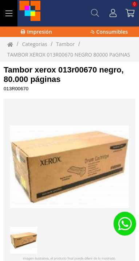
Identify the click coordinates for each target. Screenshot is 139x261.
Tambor (65, 44)
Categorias (34, 44)
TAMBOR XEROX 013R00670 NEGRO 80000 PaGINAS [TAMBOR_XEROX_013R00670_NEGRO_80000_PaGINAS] (68, 54)
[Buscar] (95, 13)
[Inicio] (10, 44)
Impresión (36, 31)
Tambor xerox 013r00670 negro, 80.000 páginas (64, 74)
